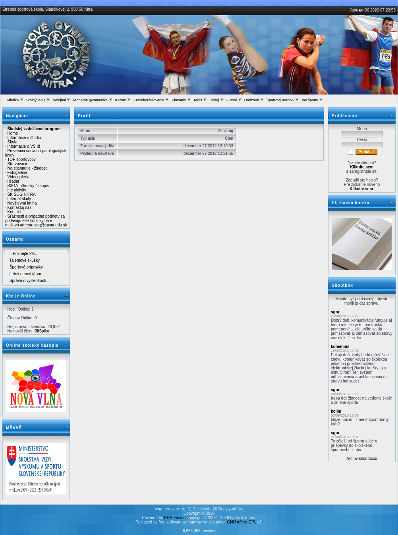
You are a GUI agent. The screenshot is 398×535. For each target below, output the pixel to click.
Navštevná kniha (22, 203)
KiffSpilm (41, 331)
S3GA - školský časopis (28, 185)
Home (13, 133)
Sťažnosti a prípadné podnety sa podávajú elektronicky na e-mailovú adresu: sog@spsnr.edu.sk (36, 220)
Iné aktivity (17, 190)
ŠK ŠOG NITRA (22, 194)
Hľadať (14, 181)
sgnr (335, 312)
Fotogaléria (17, 172)
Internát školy (19, 199)
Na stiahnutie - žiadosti (28, 168)
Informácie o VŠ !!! (24, 146)
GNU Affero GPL (241, 522)
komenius (340, 346)
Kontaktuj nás (20, 207)
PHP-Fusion (174, 518)
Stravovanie (18, 164)
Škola (12, 142)
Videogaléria (18, 177)
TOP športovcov (21, 159)
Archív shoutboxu (361, 458)
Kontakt (14, 212)
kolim (336, 411)
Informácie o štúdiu (24, 137)
